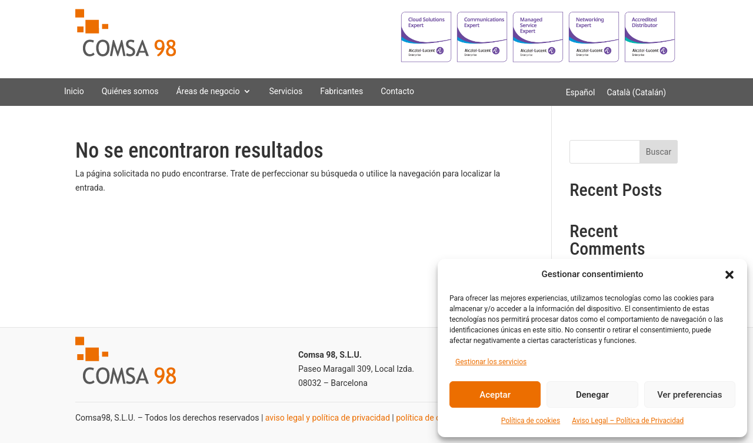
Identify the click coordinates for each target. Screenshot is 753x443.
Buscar (658, 151)
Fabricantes (341, 91)
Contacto (397, 91)
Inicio (74, 91)
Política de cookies (531, 421)
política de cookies (430, 417)
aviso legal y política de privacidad (327, 417)
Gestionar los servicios (491, 362)
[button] (729, 275)
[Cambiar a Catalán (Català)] (636, 92)
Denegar (592, 394)
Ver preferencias (689, 394)
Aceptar (495, 394)
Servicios (285, 91)
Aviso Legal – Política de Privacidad (628, 421)
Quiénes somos (130, 91)
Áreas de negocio (207, 91)
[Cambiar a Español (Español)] (580, 92)
